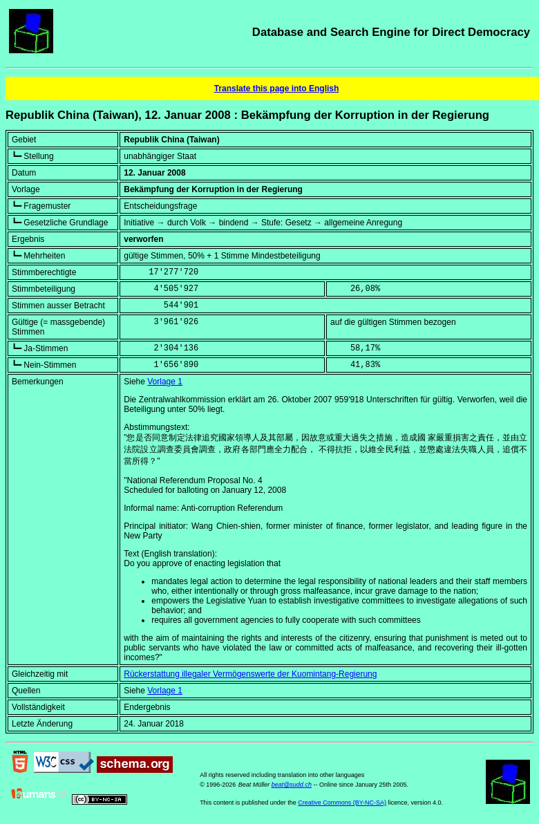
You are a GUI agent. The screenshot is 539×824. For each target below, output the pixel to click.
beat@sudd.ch (292, 784)
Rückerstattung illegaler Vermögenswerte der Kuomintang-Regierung (250, 674)
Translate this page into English (276, 88)
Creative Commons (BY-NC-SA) (342, 802)
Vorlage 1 (164, 381)
